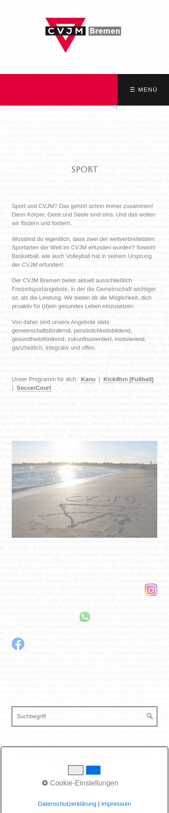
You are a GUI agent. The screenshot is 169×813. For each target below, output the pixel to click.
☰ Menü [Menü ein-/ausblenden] (143, 89)
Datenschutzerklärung (85, 753)
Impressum (50, 753)
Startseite (26, 753)
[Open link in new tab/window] (84, 589)
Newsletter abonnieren (131, 753)
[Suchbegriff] (84, 716)
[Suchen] (150, 716)
